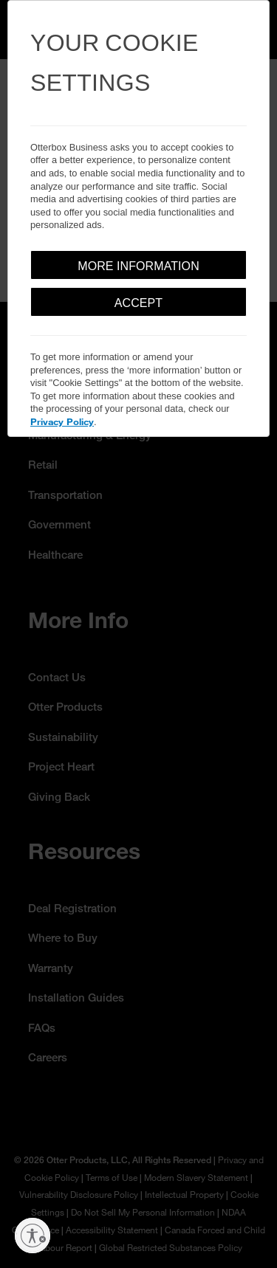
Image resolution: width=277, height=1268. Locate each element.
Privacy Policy (62, 421)
